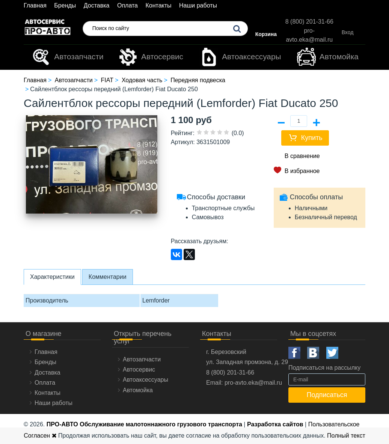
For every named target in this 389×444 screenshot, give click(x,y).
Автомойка (328, 57)
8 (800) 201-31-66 (309, 21)
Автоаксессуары (240, 57)
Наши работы (198, 5)
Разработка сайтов (275, 424)
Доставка (97, 5)
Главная (35, 5)
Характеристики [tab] (52, 277)
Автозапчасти (67, 57)
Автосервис (151, 57)
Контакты (158, 5)
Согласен (40, 435)
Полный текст (346, 435)
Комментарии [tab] (108, 277)
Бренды (65, 5)
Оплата (127, 5)
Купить (312, 137)
